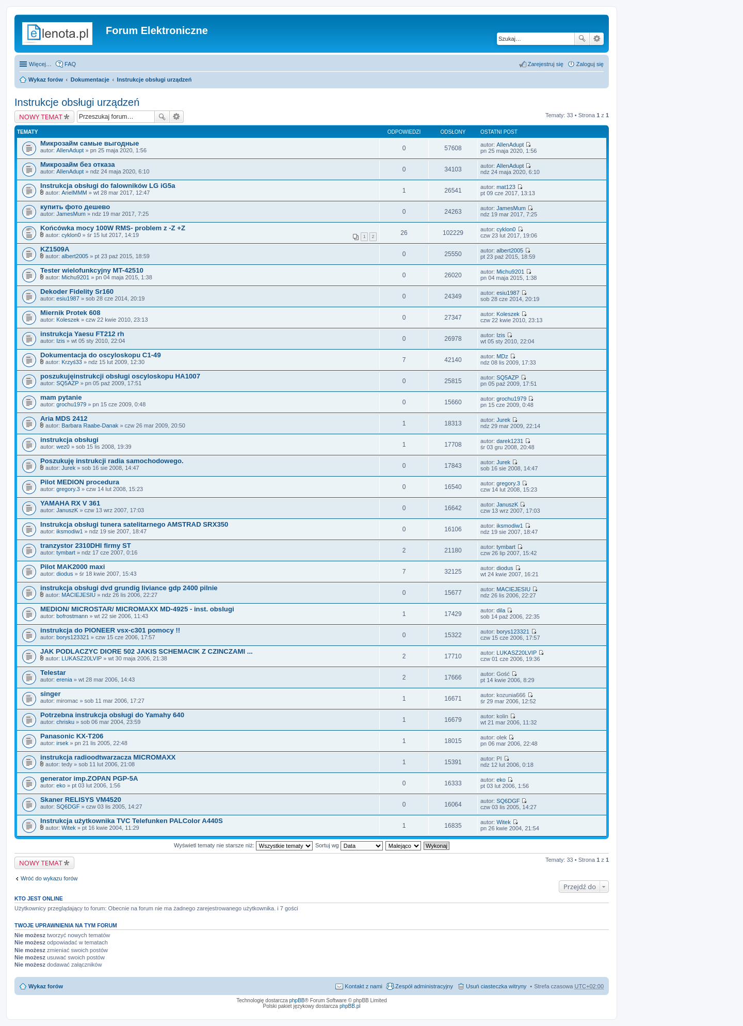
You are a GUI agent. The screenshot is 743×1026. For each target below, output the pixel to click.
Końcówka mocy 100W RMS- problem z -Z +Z (112, 228)
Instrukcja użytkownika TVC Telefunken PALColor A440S (131, 821)
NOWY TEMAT (40, 116)
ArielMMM (74, 193)
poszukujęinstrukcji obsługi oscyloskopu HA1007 (120, 376)
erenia (64, 679)
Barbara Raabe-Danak (89, 425)
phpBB (297, 1000)
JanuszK (67, 510)
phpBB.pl (350, 1006)
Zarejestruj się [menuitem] (545, 64)
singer (50, 694)
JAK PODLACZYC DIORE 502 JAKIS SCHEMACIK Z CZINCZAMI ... (146, 651)
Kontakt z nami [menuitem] (363, 986)
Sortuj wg (349, 845)
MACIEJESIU (78, 595)
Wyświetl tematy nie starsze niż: (243, 845)
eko (61, 785)
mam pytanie (61, 397)
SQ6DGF (67, 806)
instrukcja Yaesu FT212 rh (82, 334)
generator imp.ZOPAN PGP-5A (89, 778)
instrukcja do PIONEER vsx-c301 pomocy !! (110, 630)
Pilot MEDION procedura (79, 482)
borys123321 (72, 637)
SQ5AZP (67, 383)
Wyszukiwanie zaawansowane (597, 39)
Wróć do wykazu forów (49, 878)
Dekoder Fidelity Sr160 (77, 291)
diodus (64, 574)
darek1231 (509, 441)
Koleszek (67, 320)
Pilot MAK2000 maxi (72, 567)
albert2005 (74, 256)
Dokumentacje (90, 79)
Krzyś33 (71, 362)
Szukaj (582, 39)
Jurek (503, 420)
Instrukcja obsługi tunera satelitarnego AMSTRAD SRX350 (134, 524)
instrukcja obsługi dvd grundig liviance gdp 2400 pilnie (129, 588)
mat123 (505, 187)
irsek (62, 743)
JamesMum (71, 214)
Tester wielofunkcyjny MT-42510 (91, 270)
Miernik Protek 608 (70, 313)
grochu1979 (71, 404)
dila (500, 610)
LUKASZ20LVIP (81, 658)
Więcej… (40, 64)
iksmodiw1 (69, 531)
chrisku (65, 722)
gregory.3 (68, 489)
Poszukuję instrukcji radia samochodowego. (112, 461)
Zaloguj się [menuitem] (590, 64)
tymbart (65, 552)
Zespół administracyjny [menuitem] (424, 986)
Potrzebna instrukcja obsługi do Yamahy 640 (112, 715)
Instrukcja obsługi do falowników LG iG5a (107, 186)
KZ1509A (54, 249)
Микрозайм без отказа (77, 164)
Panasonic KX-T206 (71, 736)
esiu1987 (67, 298)
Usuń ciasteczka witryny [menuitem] (496, 986)
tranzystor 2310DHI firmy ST (85, 545)
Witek (68, 828)
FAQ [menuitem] (70, 64)
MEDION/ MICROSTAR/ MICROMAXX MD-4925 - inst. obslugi (137, 609)
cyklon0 (70, 235)
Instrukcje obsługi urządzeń (154, 79)
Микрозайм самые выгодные (89, 143)
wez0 (63, 447)
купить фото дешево (75, 207)
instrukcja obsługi (69, 440)
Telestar (53, 672)
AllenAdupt (70, 150)
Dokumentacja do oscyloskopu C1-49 (100, 355)
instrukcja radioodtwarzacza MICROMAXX (107, 757)
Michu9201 (75, 277)
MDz (502, 356)
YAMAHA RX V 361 (70, 503)
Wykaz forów (45, 79)
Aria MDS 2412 (64, 418)
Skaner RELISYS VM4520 (80, 799)
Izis (60, 341)
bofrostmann (72, 616)
